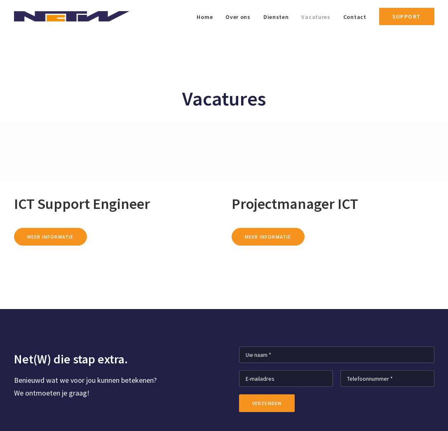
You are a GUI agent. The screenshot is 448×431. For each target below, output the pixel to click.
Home (205, 17)
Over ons (238, 17)
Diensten (276, 17)
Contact (354, 17)
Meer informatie (50, 237)
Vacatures (315, 17)
